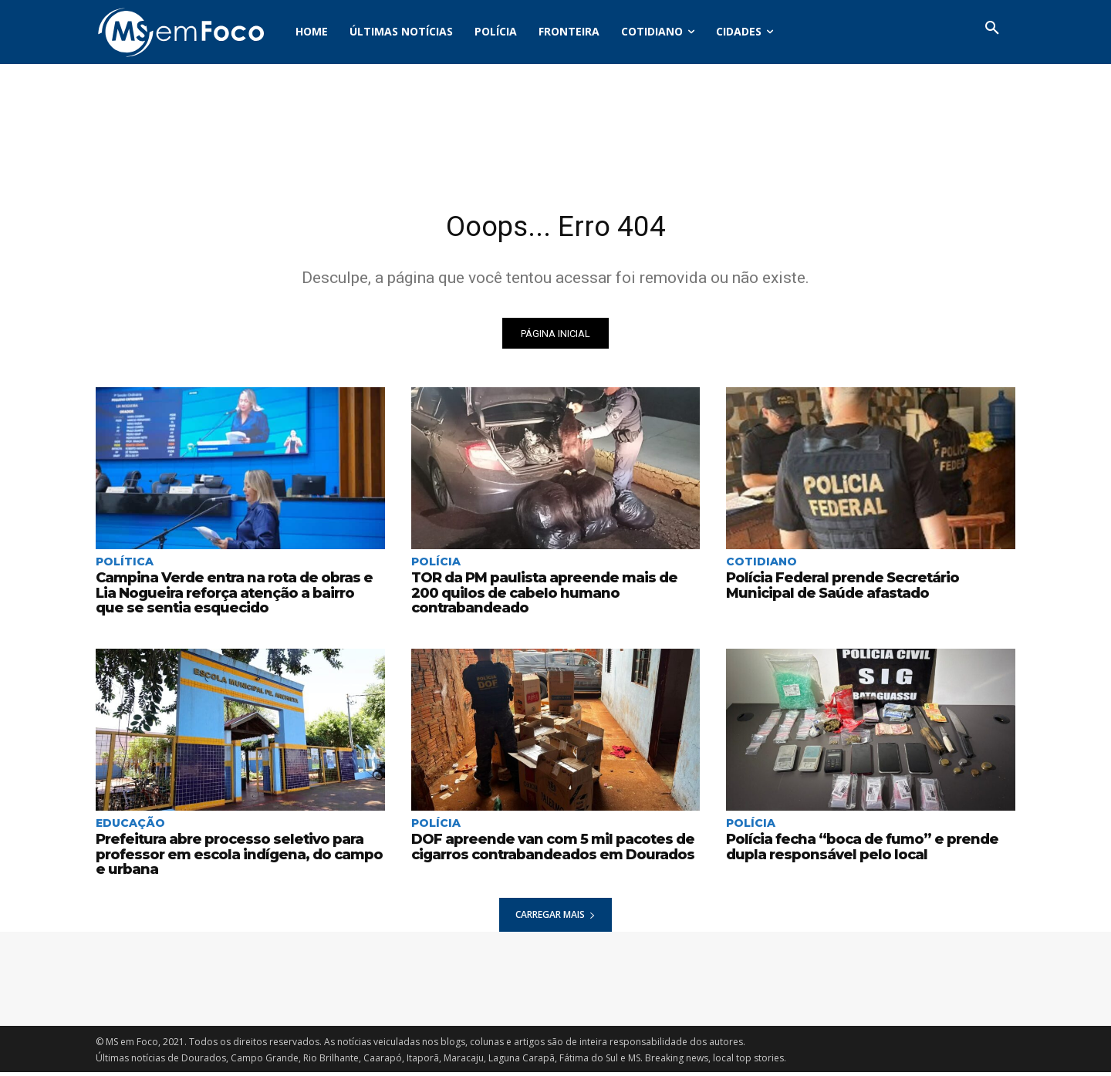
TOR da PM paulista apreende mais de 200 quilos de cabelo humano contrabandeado (554, 589)
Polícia (436, 565)
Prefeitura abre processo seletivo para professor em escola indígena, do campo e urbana (239, 858)
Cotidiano (761, 565)
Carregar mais (555, 918)
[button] (992, 28)
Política (125, 565)
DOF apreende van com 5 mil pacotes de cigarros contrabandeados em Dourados (547, 850)
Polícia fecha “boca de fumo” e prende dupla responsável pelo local (856, 850)
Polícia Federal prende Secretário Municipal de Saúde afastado (837, 589)
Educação (130, 826)
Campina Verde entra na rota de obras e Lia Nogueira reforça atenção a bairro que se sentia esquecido (239, 597)
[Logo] (180, 32)
